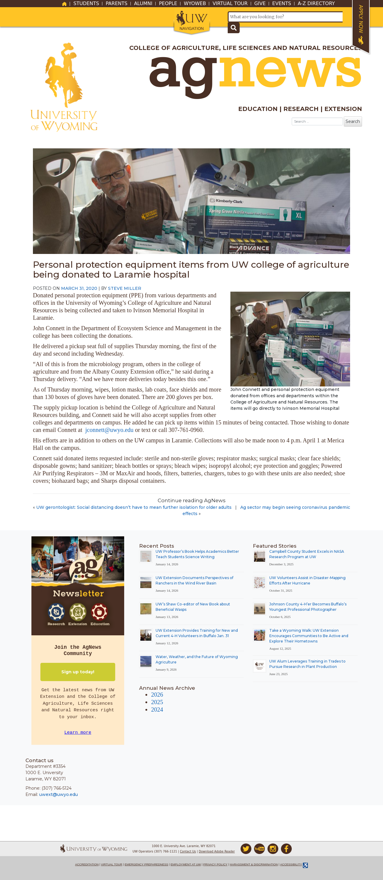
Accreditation (87, 864)
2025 (157, 702)
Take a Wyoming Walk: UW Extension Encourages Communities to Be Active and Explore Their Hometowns (308, 635)
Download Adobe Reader (217, 851)
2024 (157, 709)
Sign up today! (77, 672)
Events (281, 3)
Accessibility (291, 864)
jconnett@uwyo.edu (109, 430)
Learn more (77, 732)
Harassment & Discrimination (254, 864)
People (168, 3)
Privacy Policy (215, 864)
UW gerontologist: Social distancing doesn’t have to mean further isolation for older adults (134, 507)
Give (260, 3)
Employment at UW (186, 864)
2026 (157, 694)
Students (86, 3)
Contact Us (188, 851)
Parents (116, 3)
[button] (191, 21)
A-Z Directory (316, 3)
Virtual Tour (229, 3)
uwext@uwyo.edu (58, 794)
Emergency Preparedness (146, 864)
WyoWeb (195, 3)
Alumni (143, 3)
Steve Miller (124, 288)
